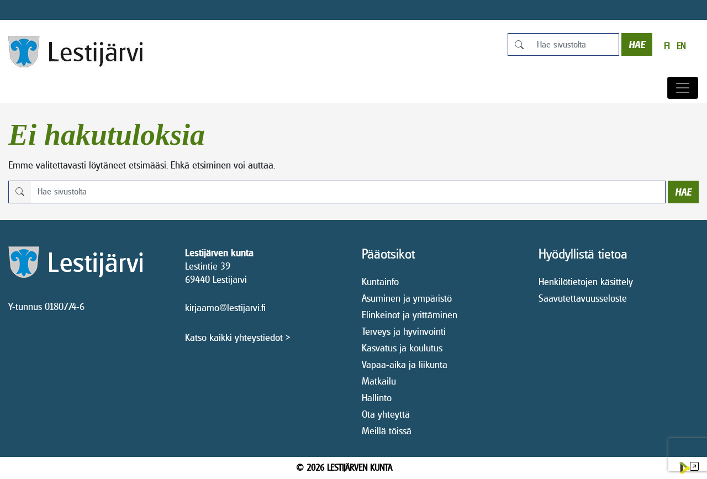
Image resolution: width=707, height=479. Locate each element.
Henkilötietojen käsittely (586, 281)
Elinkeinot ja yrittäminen (409, 314)
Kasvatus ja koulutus (402, 348)
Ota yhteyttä (386, 414)
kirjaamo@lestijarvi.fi (225, 307)
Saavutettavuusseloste (583, 298)
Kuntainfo (380, 281)
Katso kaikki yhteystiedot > (238, 337)
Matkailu (379, 381)
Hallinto (377, 397)
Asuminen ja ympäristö (407, 298)
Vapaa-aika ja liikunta (404, 364)
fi (666, 46)
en (681, 46)
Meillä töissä (386, 430)
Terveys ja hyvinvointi (404, 331)
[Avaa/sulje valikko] (682, 88)
